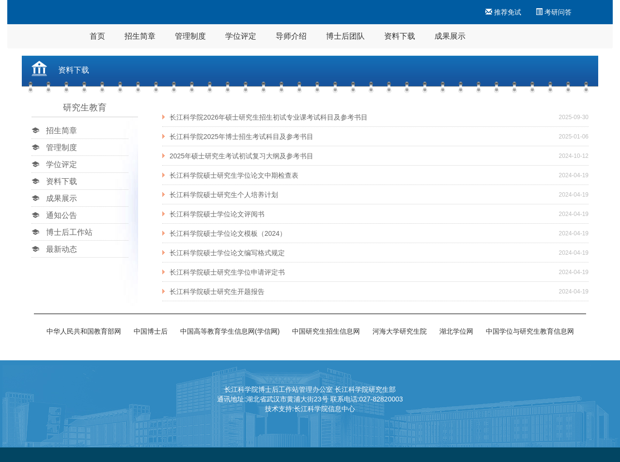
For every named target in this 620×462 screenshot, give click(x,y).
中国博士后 (151, 331)
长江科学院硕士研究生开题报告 (217, 291)
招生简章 (139, 36)
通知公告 (61, 215)
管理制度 (190, 36)
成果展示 (449, 36)
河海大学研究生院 (399, 331)
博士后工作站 (69, 232)
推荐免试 (503, 12)
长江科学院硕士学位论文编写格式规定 (227, 253)
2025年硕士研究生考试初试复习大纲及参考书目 (241, 156)
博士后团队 (345, 36)
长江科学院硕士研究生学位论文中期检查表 (234, 175)
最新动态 (61, 249)
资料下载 (399, 36)
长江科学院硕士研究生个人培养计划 (224, 195)
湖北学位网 (456, 331)
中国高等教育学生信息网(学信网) (229, 331)
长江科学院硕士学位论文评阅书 (217, 214)
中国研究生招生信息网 (326, 331)
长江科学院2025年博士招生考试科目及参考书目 (241, 136)
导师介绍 (291, 36)
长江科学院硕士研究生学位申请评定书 (227, 272)
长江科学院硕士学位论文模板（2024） (228, 233)
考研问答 (554, 12)
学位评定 (240, 36)
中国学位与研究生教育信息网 (530, 331)
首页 (97, 36)
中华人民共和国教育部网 (83, 331)
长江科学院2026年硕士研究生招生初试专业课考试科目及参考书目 (269, 117)
